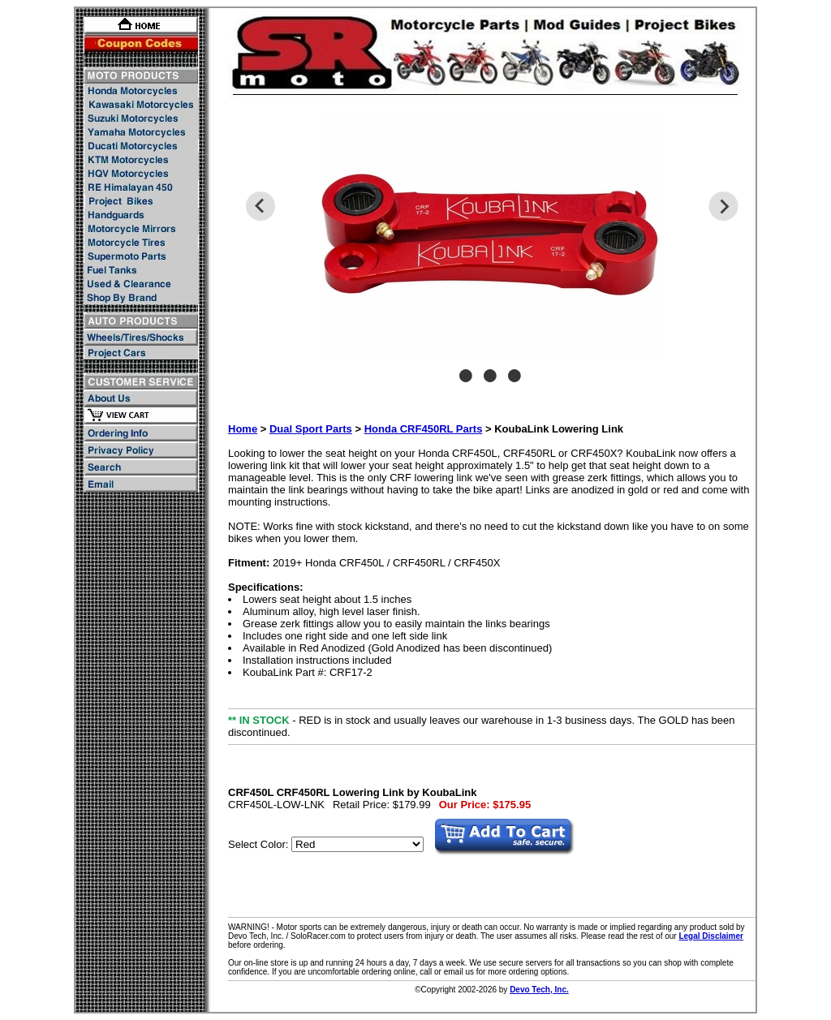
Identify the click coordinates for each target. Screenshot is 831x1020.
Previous (260, 206)
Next (723, 206)
